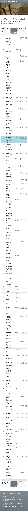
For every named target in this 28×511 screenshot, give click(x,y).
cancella (7, 62)
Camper (8, 144)
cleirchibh (8, 75)
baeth (9, 475)
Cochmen (8, 298)
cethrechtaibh (9, 478)
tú (6, 269)
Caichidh (8, 456)
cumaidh (8, 317)
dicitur (7, 65)
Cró (7, 256)
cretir (7, 425)
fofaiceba (8, 328)
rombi (7, 79)
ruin (10, 370)
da (10, 317)
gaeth (10, 220)
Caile (7, 173)
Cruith (7, 362)
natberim (8, 368)
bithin (7, 250)
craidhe (7, 206)
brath (8, 260)
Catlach (8, 38)
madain (7, 212)
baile (7, 120)
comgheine (8, 403)
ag (6, 149)
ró (6, 271)
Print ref (17, 35)
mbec (9, 167)
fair (6, 95)
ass (8, 114)
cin (9, 393)
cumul (7, 195)
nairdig (7, 426)
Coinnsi (7, 447)
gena (10, 435)
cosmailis (8, 78)
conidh (7, 84)
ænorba (8, 320)
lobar (7, 377)
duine (7, 313)
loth (7, 114)
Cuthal (7, 200)
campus (7, 156)
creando (8, 353)
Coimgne (8, 396)
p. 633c (22, 38)
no (11, 129)
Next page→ (14, 32)
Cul (6, 180)
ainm (10, 82)
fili (7, 203)
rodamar (8, 376)
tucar (8, 113)
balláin (7, 303)
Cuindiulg (8, 316)
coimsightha (9, 468)
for (6, 209)
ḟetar (7, 327)
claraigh (7, 87)
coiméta (10, 177)
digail (8, 461)
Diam (7, 204)
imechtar (8, 276)
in (6, 203)
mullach (7, 99)
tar (10, 223)
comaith (8, 325)
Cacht (7, 194)
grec (7, 41)
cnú (11, 289)
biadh (11, 406)
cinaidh (7, 312)
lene (10, 106)
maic (7, 216)
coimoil (7, 469)
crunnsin (8, 72)
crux (7, 295)
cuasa (7, 58)
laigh (10, 278)
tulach (9, 358)
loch (12, 216)
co (6, 113)
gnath (9, 147)
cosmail (10, 139)
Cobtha (8, 432)
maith (7, 111)
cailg (7, 373)
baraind (9, 386)
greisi (11, 461)
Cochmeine (8, 302)
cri (7, 263)
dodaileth (8, 423)
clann (10, 341)
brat (11, 104)
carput (10, 180)
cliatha (7, 70)
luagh (7, 310)
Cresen (7, 349)
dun (11, 335)
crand (7, 68)
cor (6, 476)
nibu (11, 269)
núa (9, 110)
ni (12, 110)
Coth (7, 406)
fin (11, 423)
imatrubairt (8, 371)
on (10, 436)
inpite (7, 47)
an (9, 44)
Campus (8, 153)
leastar (7, 466)
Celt (7, 101)
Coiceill (7, 231)
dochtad (8, 473)
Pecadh (7, 259)
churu (9, 284)
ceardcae (8, 162)
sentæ (9, 120)
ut (9, 64)
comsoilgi (8, 130)
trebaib (9, 337)
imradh (7, 142)
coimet (7, 174)
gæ (11, 389)
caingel (7, 67)
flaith (11, 262)
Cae (7, 159)
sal (6, 225)
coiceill (7, 237)
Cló (6, 220)
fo (8, 76)
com (10, 263)
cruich (7, 374)
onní (10, 293)
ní (11, 325)
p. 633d (22, 173)
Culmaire (8, 183)
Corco (7, 344)
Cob (7, 429)
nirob (8, 262)
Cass (7, 55)
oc (6, 461)
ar (10, 81)
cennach (8, 357)
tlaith (7, 201)
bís (10, 459)
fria (12, 400)
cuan (7, 247)
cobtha (7, 438)
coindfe (7, 334)
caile (10, 176)
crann (10, 65)
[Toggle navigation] (25, 1)
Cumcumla (8, 118)
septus (9, 225)
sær (7, 184)
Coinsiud (8, 465)
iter (6, 73)
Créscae (8, 166)
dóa (10, 133)
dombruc (8, 248)
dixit (7, 257)
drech (7, 449)
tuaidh (8, 218)
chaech (7, 291)
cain (7, 150)
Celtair (7, 108)
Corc (7, 341)
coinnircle (8, 129)
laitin (7, 44)
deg (7, 435)
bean (7, 177)
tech (10, 159)
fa (6, 218)
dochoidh (8, 213)
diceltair (8, 392)
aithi (10, 309)
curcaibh (8, 223)
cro (10, 88)
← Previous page (14, 29)
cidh (7, 452)
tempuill (8, 81)
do (10, 376)
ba (11, 213)
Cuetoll (7, 289)
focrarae (8, 85)
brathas (7, 319)
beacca (7, 305)
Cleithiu (8, 97)
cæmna (7, 415)
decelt (7, 104)
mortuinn (10, 209)
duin (10, 367)
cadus (10, 51)
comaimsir (8, 400)
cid (11, 268)
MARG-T (7, 116)
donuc (9, 251)
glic (11, 362)
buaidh (10, 429)
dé (8, 268)
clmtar (9, 476)
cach (7, 139)
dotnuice (8, 253)
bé (6, 93)
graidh (10, 215)
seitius (10, 227)
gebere (7, 190)
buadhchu (8, 439)
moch (7, 215)
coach (9, 383)
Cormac (10, 257)
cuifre (7, 135)
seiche (7, 278)
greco (7, 51)
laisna (7, 121)
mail (8, 367)
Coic (7, 241)
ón (9, 280)
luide (10, 347)
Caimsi (7, 443)
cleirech (7, 351)
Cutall (7, 287)
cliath (7, 64)
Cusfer (7, 137)
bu (7, 269)
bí (6, 262)
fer (6, 147)
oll (6, 260)
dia (10, 140)
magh (7, 155)
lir (8, 216)
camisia (9, 445)
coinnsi (8, 453)
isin (10, 70)
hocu (7, 76)
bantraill (8, 197)
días (7, 125)
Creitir (7, 417)
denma (9, 184)
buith (10, 377)
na (8, 73)
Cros (7, 293)
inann (11, 250)
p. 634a (22, 341)
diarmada (8, 385)
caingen (7, 57)
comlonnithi (8, 146)
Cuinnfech (8, 273)
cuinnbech (8, 283)
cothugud (8, 409)
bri (6, 386)
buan (11, 259)
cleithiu (9, 93)
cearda (9, 163)
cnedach (10, 452)
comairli (7, 242)
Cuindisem (8, 332)
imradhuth (8, 232)
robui (7, 399)
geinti (10, 121)
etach (7, 110)
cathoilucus (8, 39)
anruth (7, 458)
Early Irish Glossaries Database (9, 1)
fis (6, 397)
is (7, 147)
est (11, 201)
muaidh (7, 210)
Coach (7, 380)
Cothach (8, 413)
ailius (7, 244)
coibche (7, 360)
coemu (7, 441)
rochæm (8, 436)
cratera (7, 420)
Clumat (8, 472)
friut (7, 370)
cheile (7, 402)
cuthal (10, 204)
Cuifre (7, 127)
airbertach (8, 46)
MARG (10, 365)
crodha (7, 364)
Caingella (8, 61)
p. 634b (22, 465)
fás (6, 275)
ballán (7, 299)
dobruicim (8, 245)
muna (10, 91)
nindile (7, 411)
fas (7, 280)
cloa (7, 227)
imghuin (9, 149)
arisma (7, 335)
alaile (7, 330)
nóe (10, 137)
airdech (7, 419)
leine (11, 443)
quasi (10, 155)
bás (9, 256)
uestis (10, 101)
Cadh (7, 50)
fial (9, 79)
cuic (7, 251)
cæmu (7, 433)
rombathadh (9, 207)
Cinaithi (8, 307)
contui (10, 111)
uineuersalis (8, 42)
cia (9, 327)
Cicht (7, 188)
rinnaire (7, 191)
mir (10, 212)
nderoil (7, 169)
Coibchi (7, 355)
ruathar (7, 381)
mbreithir (8, 235)
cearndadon (8, 450)
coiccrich (9, 462)
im (6, 263)
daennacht (8, 266)
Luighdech (8, 345)
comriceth (8, 123)
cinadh (7, 309)
